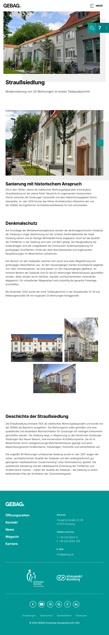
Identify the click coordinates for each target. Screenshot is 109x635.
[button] (96, 5)
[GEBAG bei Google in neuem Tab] (59, 604)
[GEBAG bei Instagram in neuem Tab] (50, 604)
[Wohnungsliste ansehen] (98, 28)
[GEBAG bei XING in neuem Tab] (67, 604)
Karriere (12, 544)
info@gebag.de (65, 554)
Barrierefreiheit (64, 615)
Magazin (12, 536)
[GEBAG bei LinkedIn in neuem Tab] (76, 604)
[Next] (100, 143)
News (10, 529)
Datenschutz (46, 615)
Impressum (81, 615)
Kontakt (12, 522)
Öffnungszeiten (18, 515)
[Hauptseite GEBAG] (11, 5)
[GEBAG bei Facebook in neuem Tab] (33, 604)
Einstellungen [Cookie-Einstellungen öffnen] (29, 615)
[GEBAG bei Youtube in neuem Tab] (41, 604)
